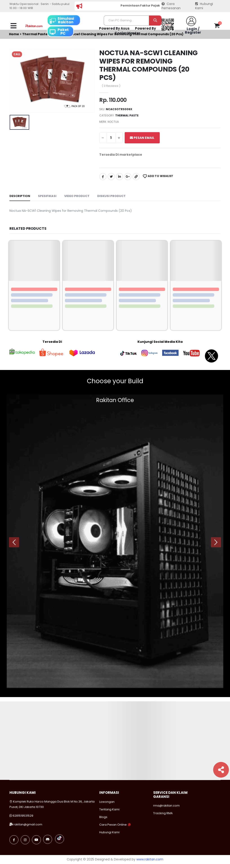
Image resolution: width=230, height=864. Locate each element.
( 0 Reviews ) (111, 85)
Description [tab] (19, 196)
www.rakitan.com (149, 859)
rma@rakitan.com (166, 805)
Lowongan (107, 802)
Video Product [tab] (76, 196)
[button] (217, 26)
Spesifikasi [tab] (47, 196)
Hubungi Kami (204, 6)
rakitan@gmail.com (27, 824)
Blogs (103, 817)
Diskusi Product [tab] (111, 196)
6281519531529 (23, 816)
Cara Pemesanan (171, 6)
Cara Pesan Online (113, 824)
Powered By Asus (114, 28)
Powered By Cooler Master (135, 31)
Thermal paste (127, 115)
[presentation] (14, 542)
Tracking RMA (163, 813)
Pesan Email (142, 138)
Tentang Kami (109, 809)
